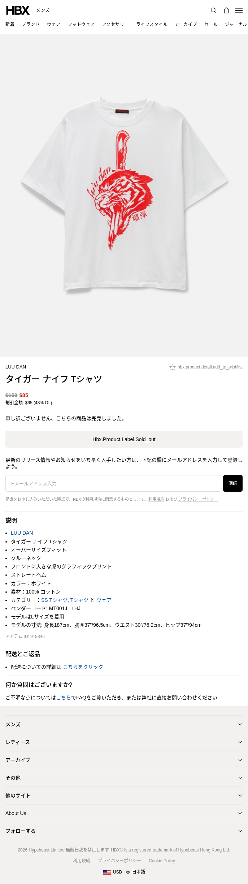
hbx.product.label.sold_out (123, 439)
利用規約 (156, 499)
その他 (13, 778)
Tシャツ (79, 600)
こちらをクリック (83, 667)
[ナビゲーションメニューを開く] (239, 10)
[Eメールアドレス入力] (113, 483)
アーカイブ (17, 760)
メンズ (43, 10)
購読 (233, 483)
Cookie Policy (162, 860)
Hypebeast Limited (46, 850)
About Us (15, 813)
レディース (17, 742)
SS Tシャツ (54, 600)
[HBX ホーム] (18, 10)
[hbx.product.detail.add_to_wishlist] (206, 369)
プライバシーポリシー (198, 499)
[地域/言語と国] (124, 872)
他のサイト (18, 795)
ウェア (104, 600)
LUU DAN (15, 367)
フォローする (20, 831)
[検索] (213, 10)
